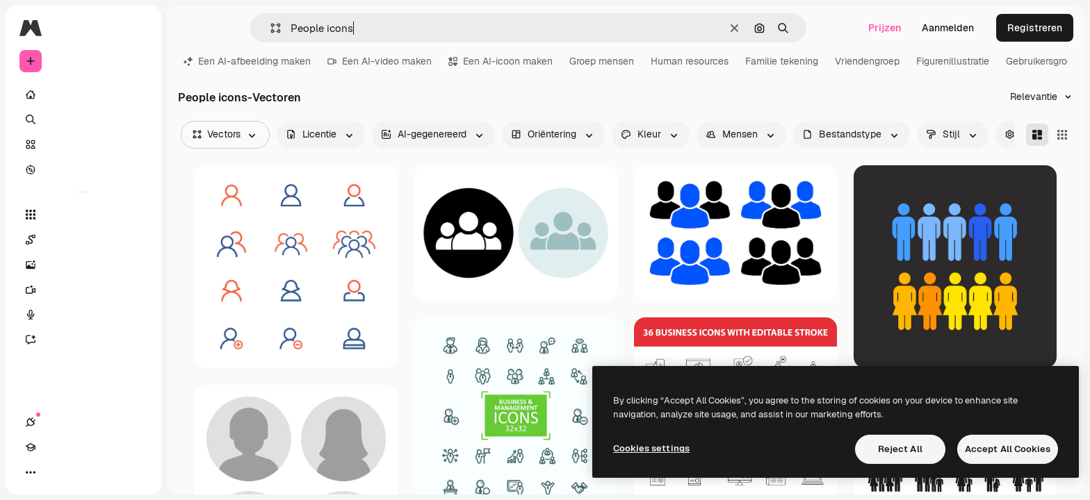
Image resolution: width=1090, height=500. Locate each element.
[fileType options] (851, 135)
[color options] (651, 135)
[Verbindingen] (30, 472)
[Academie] (55, 472)
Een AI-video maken (379, 61)
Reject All (900, 449)
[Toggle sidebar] (136, 28)
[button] (270, 28)
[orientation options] (553, 135)
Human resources (690, 61)
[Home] (83, 94)
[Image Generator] (83, 264)
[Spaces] (83, 239)
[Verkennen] (83, 169)
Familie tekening (781, 61)
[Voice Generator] (83, 314)
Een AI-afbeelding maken (247, 61)
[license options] (321, 135)
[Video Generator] (83, 289)
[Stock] (83, 144)
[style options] (953, 135)
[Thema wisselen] (81, 472)
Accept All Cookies (1007, 449)
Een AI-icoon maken (500, 61)
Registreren (1034, 28)
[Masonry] (1037, 135)
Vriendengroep (867, 61)
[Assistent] (83, 339)
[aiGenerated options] (433, 135)
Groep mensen (601, 61)
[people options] (741, 135)
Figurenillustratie (952, 61)
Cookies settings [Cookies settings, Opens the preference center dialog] (651, 448)
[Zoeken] (83, 119)
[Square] (1062, 135)
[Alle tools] (83, 214)
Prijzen (884, 28)
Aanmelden (948, 28)
